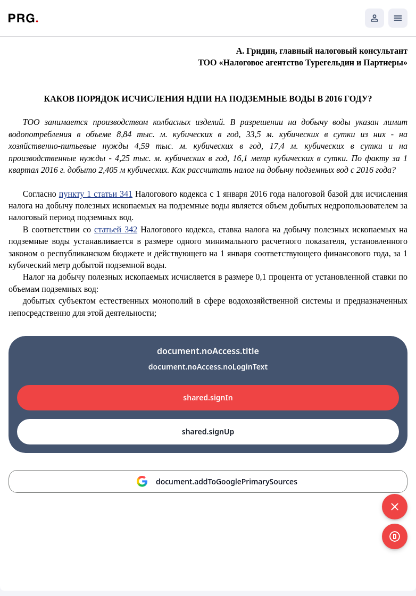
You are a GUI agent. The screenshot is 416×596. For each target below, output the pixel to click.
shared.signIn (207, 397)
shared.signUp (208, 431)
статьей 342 (115, 229)
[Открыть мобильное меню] (397, 18)
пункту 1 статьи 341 (95, 193)
